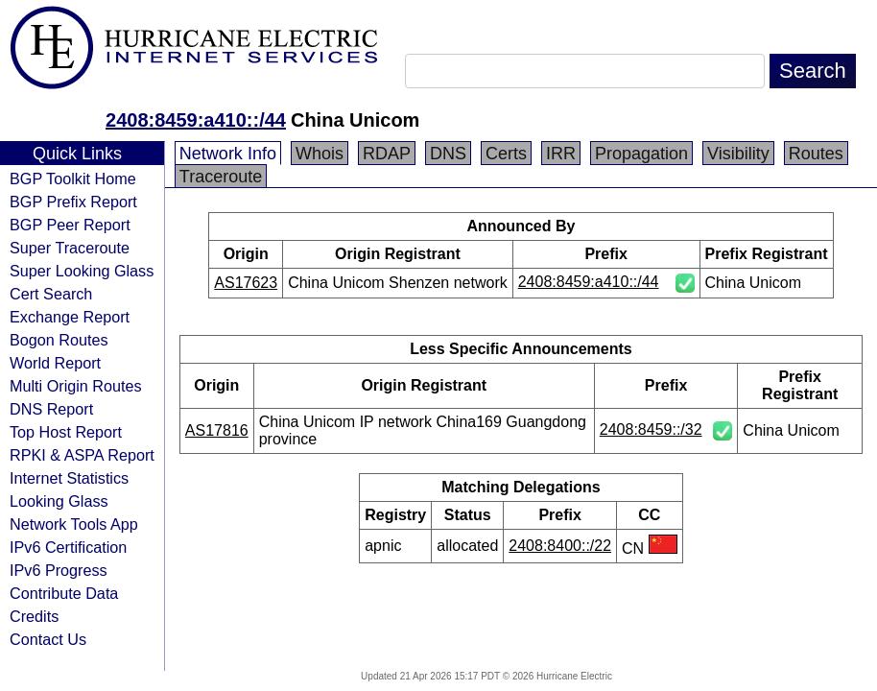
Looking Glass (59, 501)
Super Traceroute (70, 247)
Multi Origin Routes (76, 385)
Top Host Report (66, 432)
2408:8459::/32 (651, 429)
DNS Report (51, 408)
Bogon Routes (59, 339)
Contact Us (48, 639)
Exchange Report (70, 316)
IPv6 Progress (58, 570)
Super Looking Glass (82, 270)
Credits (34, 616)
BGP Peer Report (70, 224)
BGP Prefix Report (73, 201)
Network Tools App (74, 524)
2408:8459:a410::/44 (196, 120)
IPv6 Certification (68, 547)
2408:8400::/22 (560, 545)
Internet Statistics (69, 478)
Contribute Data (64, 593)
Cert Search (51, 293)
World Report (55, 362)
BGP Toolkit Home (73, 178)
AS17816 (217, 430)
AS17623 (245, 282)
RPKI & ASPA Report (82, 455)
